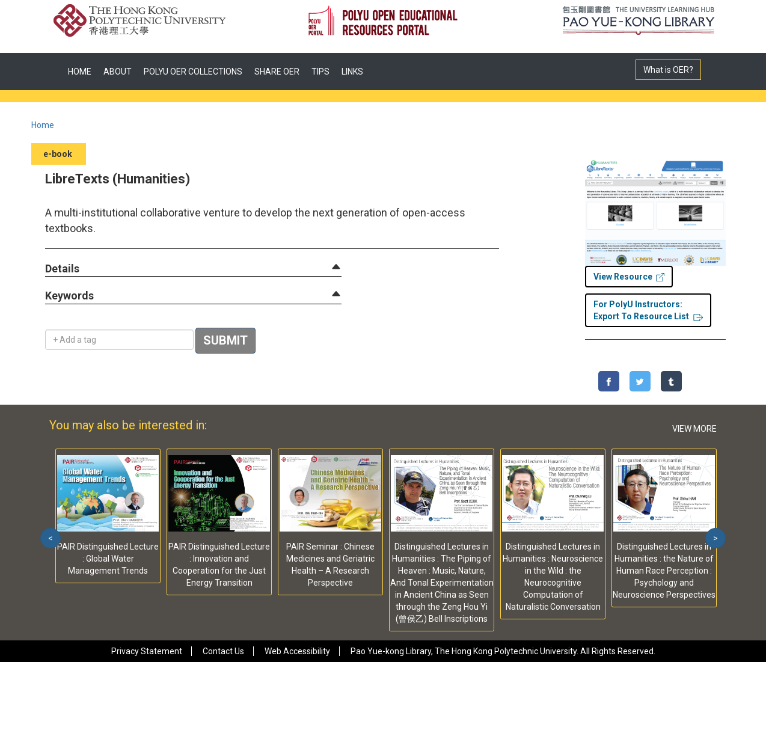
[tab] (193, 269)
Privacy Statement (146, 651)
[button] (62, 269)
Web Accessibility (297, 651)
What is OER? (668, 70)
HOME (79, 71)
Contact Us (223, 651)
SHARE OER (276, 71)
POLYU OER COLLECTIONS (193, 71)
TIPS (320, 71)
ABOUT (117, 71)
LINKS (352, 71)
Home (42, 125)
